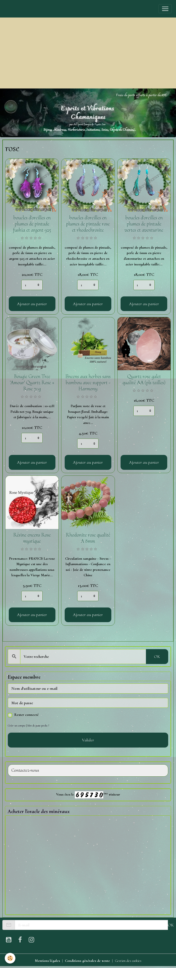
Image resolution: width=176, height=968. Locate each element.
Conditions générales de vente (87, 960)
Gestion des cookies (128, 960)
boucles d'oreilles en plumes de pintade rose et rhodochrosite (88, 224)
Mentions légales (47, 960)
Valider (88, 740)
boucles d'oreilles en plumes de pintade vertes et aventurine (144, 224)
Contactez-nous (25, 770)
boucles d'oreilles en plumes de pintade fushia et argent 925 (32, 224)
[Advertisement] (88, 53)
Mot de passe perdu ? (38, 725)
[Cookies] (10, 958)
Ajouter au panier (32, 303)
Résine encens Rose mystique (32, 538)
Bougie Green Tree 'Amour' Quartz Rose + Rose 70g (32, 382)
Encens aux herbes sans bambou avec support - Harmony (88, 382)
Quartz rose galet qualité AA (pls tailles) (143, 379)
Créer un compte (16, 725)
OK (157, 656)
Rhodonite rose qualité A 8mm (88, 538)
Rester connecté (26, 714)
